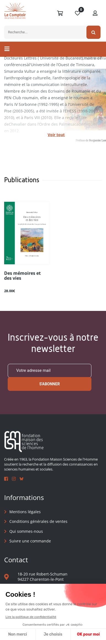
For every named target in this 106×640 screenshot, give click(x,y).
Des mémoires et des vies (22, 276)
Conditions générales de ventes (38, 521)
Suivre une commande (30, 541)
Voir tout (56, 134)
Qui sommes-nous (26, 531)
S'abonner (49, 384)
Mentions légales (25, 511)
